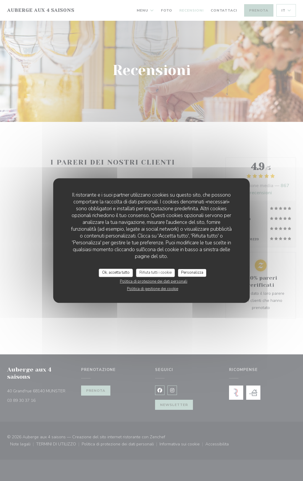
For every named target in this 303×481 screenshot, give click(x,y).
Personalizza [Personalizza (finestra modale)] (192, 272)
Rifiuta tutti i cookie (155, 272)
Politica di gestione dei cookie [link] (152, 289)
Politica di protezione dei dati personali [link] (153, 281)
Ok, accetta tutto (116, 272)
